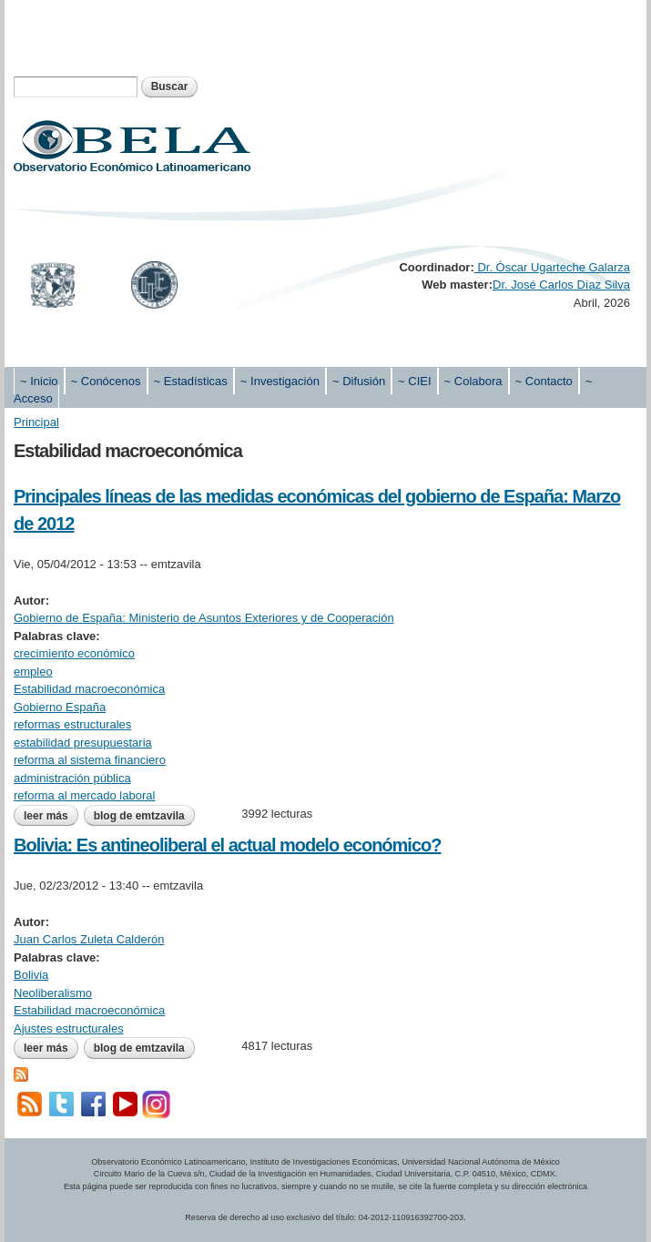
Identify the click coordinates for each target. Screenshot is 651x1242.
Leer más (51, 815)
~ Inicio (39, 381)
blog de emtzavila (139, 815)
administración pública (72, 778)
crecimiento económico (74, 653)
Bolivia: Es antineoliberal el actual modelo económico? (227, 845)
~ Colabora (473, 381)
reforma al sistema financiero (90, 760)
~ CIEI (415, 381)
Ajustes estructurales (69, 1028)
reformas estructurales (72, 724)
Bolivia (31, 975)
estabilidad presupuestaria (83, 742)
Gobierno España (60, 707)
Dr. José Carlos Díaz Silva (561, 284)
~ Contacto (544, 381)
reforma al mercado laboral (84, 795)
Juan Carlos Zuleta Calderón (89, 939)
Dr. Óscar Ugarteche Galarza (552, 267)
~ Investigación (280, 381)
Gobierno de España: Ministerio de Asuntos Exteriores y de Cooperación (204, 618)
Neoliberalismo (53, 993)
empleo (33, 671)
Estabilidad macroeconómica (89, 689)
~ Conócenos (106, 381)
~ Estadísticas (191, 381)
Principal (36, 422)
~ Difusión (358, 381)
